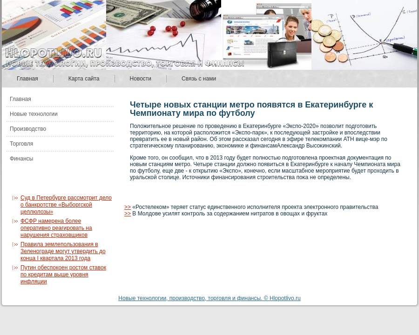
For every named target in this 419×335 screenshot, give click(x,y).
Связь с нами (199, 78)
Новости (140, 78)
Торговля (21, 144)
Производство (28, 129)
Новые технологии (34, 114)
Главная (27, 78)
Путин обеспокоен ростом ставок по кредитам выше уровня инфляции (63, 274)
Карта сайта (84, 78)
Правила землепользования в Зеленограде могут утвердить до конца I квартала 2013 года (63, 251)
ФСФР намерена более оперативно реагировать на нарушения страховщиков (56, 228)
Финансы (21, 158)
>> (127, 207)
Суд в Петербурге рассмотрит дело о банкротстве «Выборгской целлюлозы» (66, 204)
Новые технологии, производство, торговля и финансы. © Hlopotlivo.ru (209, 298)
